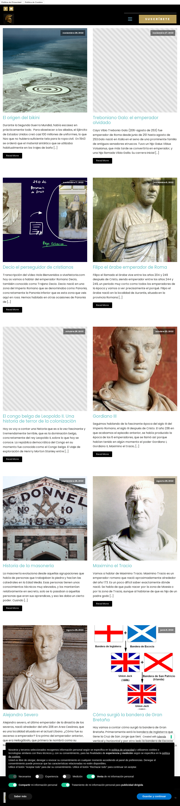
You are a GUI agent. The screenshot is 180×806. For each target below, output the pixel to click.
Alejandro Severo (20, 714)
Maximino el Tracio (112, 565)
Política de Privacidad (11, 2)
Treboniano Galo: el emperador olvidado (125, 120)
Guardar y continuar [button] (154, 796)
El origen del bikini (21, 117)
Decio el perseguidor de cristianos (38, 267)
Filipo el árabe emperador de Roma (130, 267)
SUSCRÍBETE (157, 19)
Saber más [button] (20, 796)
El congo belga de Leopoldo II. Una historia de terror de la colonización (39, 419)
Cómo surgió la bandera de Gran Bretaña (127, 717)
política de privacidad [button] (123, 749)
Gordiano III (105, 416)
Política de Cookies (34, 2)
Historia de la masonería (28, 565)
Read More (12, 155)
